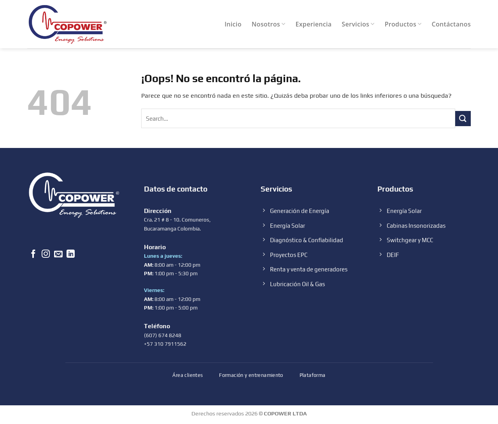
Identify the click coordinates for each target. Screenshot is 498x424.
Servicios (358, 24)
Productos (403, 24)
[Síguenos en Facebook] (33, 254)
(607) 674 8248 (162, 335)
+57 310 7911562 (165, 344)
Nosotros (269, 24)
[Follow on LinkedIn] (71, 254)
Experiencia (313, 24)
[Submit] (463, 118)
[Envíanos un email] (58, 254)
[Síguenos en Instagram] (46, 254)
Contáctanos (451, 24)
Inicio (233, 24)
